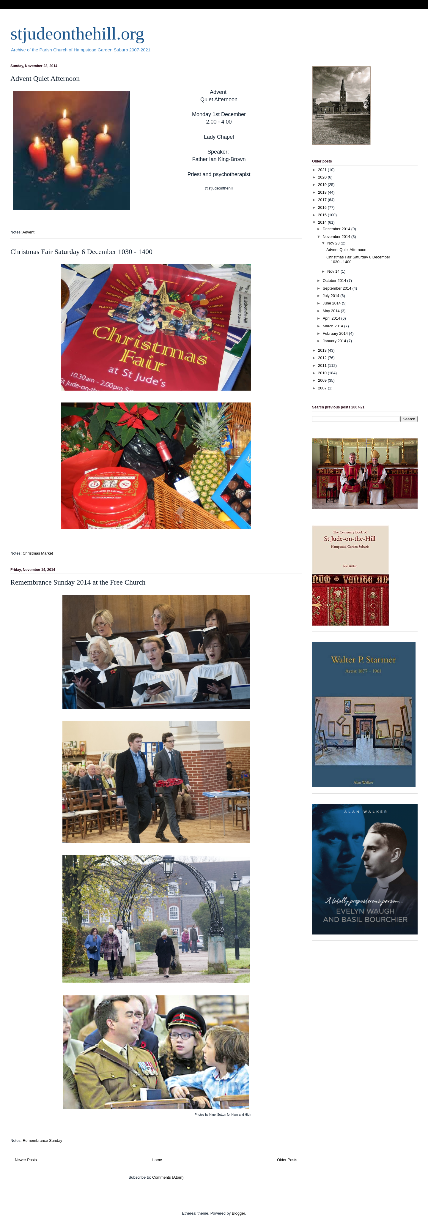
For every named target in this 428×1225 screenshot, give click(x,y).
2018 (323, 192)
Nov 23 (334, 243)
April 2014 (332, 318)
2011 (323, 365)
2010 (323, 373)
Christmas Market (38, 553)
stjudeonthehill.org (77, 33)
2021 (323, 170)
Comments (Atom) (167, 1177)
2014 (323, 222)
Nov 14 (334, 271)
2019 (323, 184)
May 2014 (332, 311)
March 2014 (333, 326)
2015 (323, 215)
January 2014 (335, 341)
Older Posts (287, 1160)
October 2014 (335, 280)
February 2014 (336, 333)
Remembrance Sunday (42, 1140)
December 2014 (337, 229)
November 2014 (337, 236)
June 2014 (332, 303)
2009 (323, 380)
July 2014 (331, 295)
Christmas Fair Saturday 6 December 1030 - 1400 (81, 251)
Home (157, 1160)
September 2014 (338, 288)
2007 (323, 388)
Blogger (238, 1213)
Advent (28, 232)
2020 (323, 177)
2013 (323, 350)
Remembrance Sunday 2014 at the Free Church (78, 582)
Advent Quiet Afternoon (45, 78)
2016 (323, 207)
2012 (323, 358)
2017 (323, 200)
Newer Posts (26, 1160)
